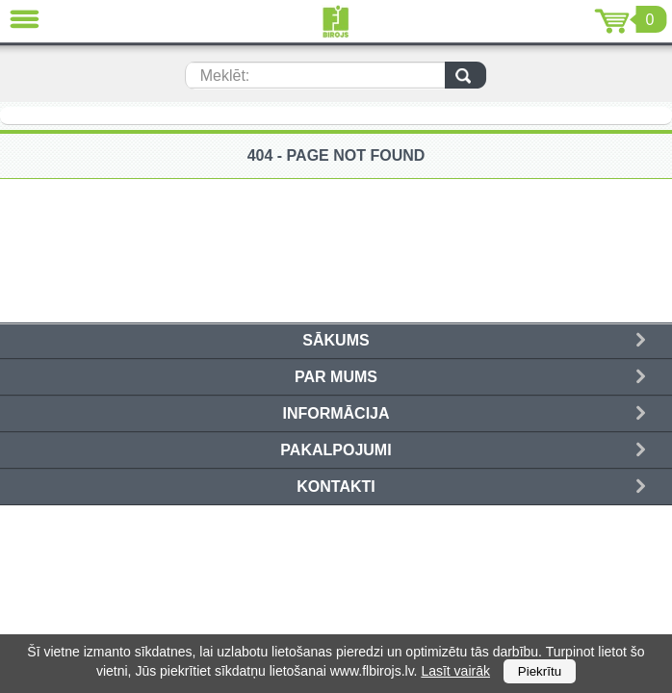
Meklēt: (225, 75)
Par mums (336, 377)
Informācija (335, 413)
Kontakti (336, 486)
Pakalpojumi (335, 450)
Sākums (335, 340)
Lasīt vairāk (455, 671)
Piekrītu (539, 671)
